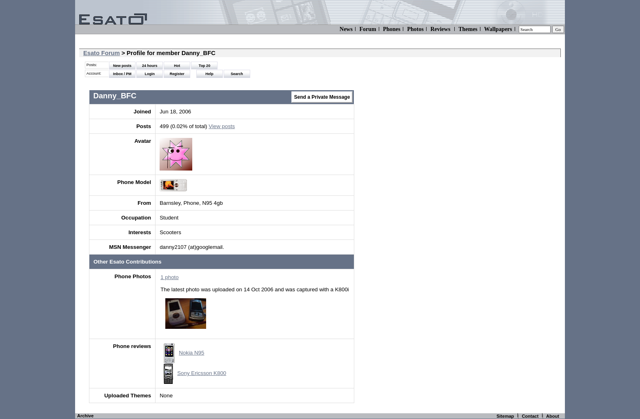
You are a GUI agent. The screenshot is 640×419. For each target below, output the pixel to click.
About (552, 416)
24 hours (150, 66)
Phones (391, 29)
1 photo (169, 277)
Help (209, 74)
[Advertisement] (494, 155)
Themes (468, 29)
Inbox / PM (122, 74)
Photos (415, 29)
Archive (85, 415)
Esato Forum (101, 53)
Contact (530, 416)
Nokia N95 (184, 353)
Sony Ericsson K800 (195, 373)
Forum (367, 29)
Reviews (440, 29)
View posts (222, 126)
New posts (122, 66)
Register (177, 74)
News (346, 29)
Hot (177, 66)
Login (149, 74)
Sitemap (505, 416)
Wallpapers (498, 29)
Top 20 (204, 66)
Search (237, 74)
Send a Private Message (322, 97)
